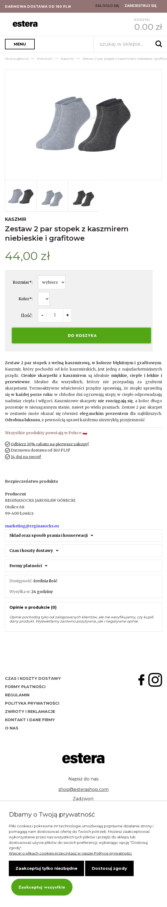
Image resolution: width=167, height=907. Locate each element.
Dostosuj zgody (109, 868)
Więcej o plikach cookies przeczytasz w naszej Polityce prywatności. (70, 853)
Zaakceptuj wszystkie (42, 887)
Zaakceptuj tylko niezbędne (46, 868)
